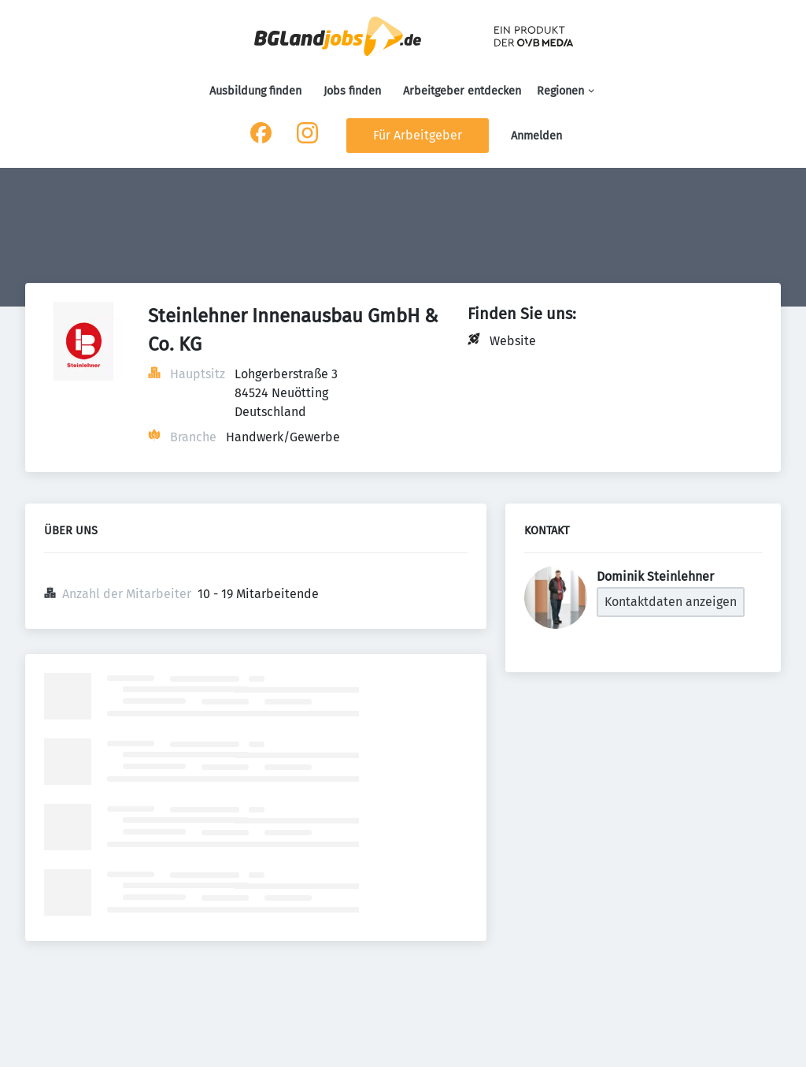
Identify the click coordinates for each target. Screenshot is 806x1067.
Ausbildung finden (255, 91)
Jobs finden (352, 91)
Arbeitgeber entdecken (462, 91)
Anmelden (536, 136)
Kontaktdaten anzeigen (670, 601)
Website (513, 340)
